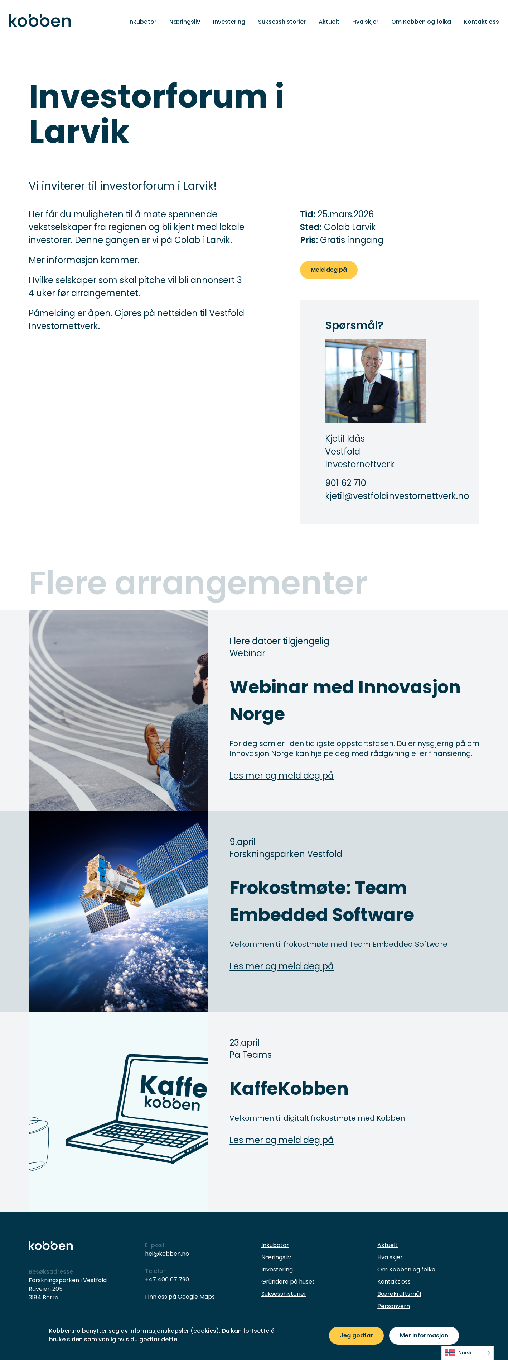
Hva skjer (365, 22)
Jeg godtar (356, 1335)
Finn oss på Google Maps (180, 1297)
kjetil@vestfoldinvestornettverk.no (375, 496)
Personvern (393, 1306)
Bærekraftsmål (399, 1294)
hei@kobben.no (167, 1254)
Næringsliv (184, 22)
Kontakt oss (481, 22)
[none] (467, 1353)
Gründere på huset (288, 1282)
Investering (229, 22)
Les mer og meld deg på (281, 775)
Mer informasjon (424, 1335)
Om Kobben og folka (421, 22)
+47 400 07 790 (167, 1279)
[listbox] (467, 1353)
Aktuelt (329, 22)
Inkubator (142, 22)
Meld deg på (329, 270)
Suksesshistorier (282, 22)
